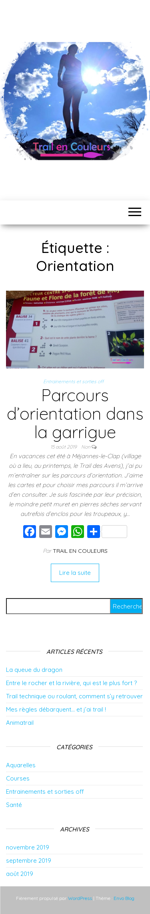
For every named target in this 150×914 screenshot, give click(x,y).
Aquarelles (21, 765)
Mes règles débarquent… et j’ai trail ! (56, 709)
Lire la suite (75, 572)
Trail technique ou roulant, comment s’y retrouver (74, 696)
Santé (14, 805)
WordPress (80, 898)
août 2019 (19, 874)
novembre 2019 (27, 847)
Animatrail (20, 722)
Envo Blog (124, 898)
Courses (18, 778)
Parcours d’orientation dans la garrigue (75, 413)
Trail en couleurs (80, 550)
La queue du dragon (34, 669)
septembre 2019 (28, 860)
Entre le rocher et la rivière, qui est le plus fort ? (71, 683)
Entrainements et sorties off (73, 381)
